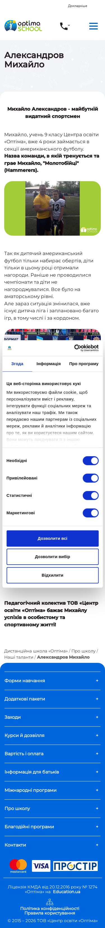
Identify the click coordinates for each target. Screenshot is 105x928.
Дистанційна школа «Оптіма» (36, 651)
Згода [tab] (17, 363)
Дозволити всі (52, 538)
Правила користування (49, 913)
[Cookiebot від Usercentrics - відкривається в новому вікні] (75, 348)
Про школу (83, 651)
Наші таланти (18, 657)
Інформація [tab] (48, 363)
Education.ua (66, 891)
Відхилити (52, 575)
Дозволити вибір (52, 556)
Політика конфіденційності (49, 908)
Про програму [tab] (84, 363)
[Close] (101, 3)
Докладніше (77, 6)
